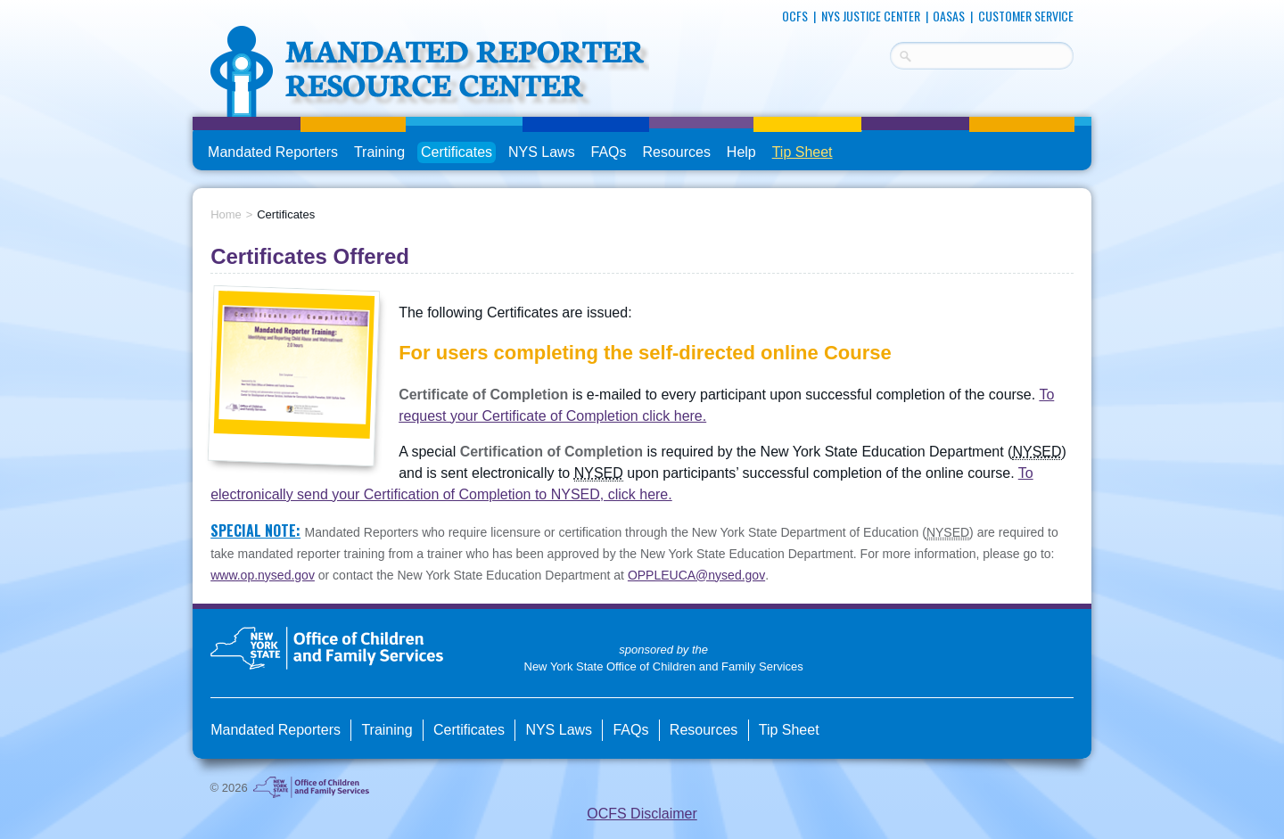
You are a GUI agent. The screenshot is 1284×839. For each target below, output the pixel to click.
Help (741, 152)
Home (226, 214)
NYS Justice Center (870, 15)
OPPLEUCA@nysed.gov (696, 575)
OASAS (949, 15)
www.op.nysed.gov (262, 575)
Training (379, 152)
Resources (676, 152)
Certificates (456, 152)
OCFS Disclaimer (642, 813)
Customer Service (1026, 15)
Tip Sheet (802, 152)
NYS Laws (541, 152)
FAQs (610, 152)
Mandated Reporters (273, 152)
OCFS (795, 15)
